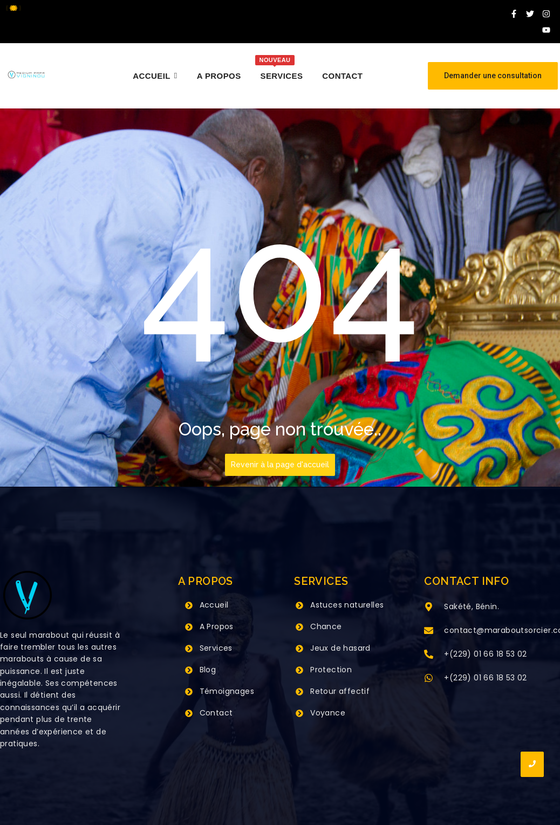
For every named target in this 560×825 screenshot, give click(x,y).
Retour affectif (340, 691)
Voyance (327, 712)
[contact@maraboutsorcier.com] (428, 631)
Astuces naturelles (347, 604)
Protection (331, 669)
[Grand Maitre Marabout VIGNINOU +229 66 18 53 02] (26, 75)
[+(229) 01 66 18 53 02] (428, 655)
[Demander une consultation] (493, 76)
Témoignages (227, 691)
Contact (216, 712)
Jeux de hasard (340, 648)
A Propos (217, 626)
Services (216, 648)
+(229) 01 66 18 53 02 (485, 654)
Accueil (214, 604)
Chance (326, 626)
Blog (208, 669)
